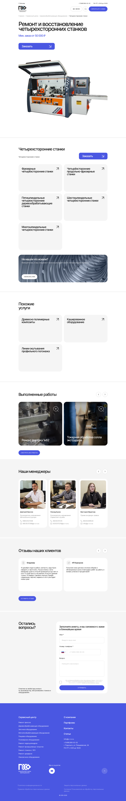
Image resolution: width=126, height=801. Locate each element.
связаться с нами (98, 9)
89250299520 (87, 521)
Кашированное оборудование (85, 321)
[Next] (105, 394)
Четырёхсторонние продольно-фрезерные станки (85, 171)
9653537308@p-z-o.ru (29, 524)
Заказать (37, 46)
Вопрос (62, 658)
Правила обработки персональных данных (34, 789)
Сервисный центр (27, 717)
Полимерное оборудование (29, 740)
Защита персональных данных (75, 785)
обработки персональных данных (90, 683)
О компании (70, 717)
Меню (76, 9)
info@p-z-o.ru (87, 524)
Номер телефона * (66, 646)
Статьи (67, 734)
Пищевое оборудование (28, 736)
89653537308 (26, 521)
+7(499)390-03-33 (84, 3)
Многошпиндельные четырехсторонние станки (40, 228)
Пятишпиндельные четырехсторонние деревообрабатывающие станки (40, 200)
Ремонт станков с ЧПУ (27, 750)
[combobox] (63, 652)
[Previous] (98, 394)
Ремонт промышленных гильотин (31, 747)
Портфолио (69, 722)
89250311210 (56, 521)
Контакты (68, 728)
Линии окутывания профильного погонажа (40, 350)
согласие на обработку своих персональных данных (81, 680)
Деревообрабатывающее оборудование (34, 726)
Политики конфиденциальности (86, 681)
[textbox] (61, 652)
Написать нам (29, 276)
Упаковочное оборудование (29, 757)
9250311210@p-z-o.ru (59, 524)
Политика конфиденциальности (30, 785)
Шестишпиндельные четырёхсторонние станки (85, 199)
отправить (82, 688)
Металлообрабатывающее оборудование (34, 733)
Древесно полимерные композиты (40, 321)
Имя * (61, 635)
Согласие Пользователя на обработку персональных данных (84, 790)
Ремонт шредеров (25, 754)
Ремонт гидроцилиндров (28, 743)
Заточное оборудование (28, 729)
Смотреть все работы (29, 453)
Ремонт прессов (25, 722)
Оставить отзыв (27, 598)
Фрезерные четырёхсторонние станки (40, 170)
